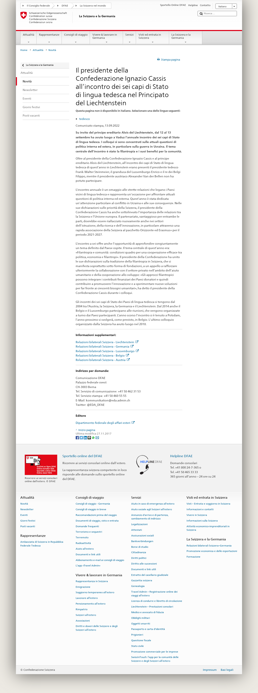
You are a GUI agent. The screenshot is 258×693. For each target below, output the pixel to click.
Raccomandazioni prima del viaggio (96, 515)
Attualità (28, 38)
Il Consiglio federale (38, 5)
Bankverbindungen (142, 541)
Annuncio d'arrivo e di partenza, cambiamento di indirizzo (150, 517)
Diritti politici (138, 558)
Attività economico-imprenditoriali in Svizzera (208, 528)
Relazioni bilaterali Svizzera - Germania (105, 346)
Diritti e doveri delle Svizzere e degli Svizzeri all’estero (97, 628)
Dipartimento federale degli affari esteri (105, 422)
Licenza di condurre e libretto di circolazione (156, 601)
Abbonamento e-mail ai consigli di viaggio (100, 559)
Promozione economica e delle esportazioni (212, 551)
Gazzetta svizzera (141, 580)
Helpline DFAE (181, 456)
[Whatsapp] (94, 437)
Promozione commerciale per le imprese (154, 651)
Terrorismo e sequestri (89, 531)
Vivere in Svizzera (197, 515)
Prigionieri (137, 634)
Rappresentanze (49, 38)
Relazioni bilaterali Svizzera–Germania (209, 545)
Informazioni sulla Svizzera (202, 520)
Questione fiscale (141, 640)
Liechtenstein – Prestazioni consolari (152, 606)
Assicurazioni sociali (142, 535)
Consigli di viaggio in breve (91, 509)
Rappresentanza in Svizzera (92, 581)
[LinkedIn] (86, 437)
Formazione (193, 556)
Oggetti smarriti (140, 623)
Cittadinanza (138, 552)
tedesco (84, 119)
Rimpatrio (81, 609)
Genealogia (138, 586)
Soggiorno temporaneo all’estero (95, 592)
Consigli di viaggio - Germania (93, 503)
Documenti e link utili (88, 554)
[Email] (97, 437)
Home (23, 50)
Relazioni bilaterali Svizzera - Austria (103, 360)
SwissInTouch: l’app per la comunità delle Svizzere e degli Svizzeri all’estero (155, 659)
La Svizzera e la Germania (185, 38)
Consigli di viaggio (76, 38)
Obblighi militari (140, 617)
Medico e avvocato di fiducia (147, 612)
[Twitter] (82, 437)
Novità (24, 503)
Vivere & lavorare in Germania (106, 38)
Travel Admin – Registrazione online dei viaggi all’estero (154, 593)
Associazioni (83, 620)
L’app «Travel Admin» (88, 565)
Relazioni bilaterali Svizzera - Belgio (102, 355)
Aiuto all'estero (85, 548)
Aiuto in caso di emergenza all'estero (152, 503)
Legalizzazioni (139, 524)
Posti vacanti (27, 526)
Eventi (24, 515)
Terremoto (82, 537)
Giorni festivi (27, 520)
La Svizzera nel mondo (93, 5)
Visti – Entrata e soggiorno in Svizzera (208, 503)
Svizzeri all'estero (86, 615)
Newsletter (27, 509)
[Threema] (90, 437)
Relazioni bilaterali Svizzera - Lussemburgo (107, 351)
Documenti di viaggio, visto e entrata (97, 520)
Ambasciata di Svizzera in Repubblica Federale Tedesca (41, 543)
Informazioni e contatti (200, 509)
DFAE (65, 5)
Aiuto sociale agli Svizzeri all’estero (151, 509)
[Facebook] (78, 437)
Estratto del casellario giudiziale (149, 574)
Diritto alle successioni (144, 563)
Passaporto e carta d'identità (148, 629)
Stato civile (137, 646)
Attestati (136, 529)
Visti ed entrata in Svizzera (152, 38)
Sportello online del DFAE (82, 456)
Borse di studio (139, 546)
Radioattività (83, 543)
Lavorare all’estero (87, 598)
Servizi (129, 38)
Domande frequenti (87, 526)
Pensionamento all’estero (90, 603)
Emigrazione (83, 586)
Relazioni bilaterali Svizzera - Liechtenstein (107, 342)
